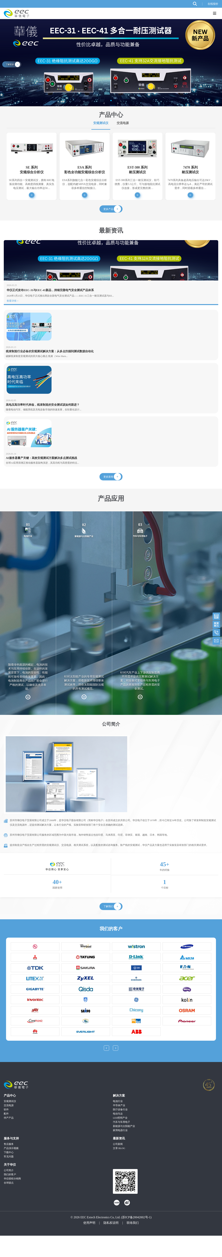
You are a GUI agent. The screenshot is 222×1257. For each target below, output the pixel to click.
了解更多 (10, 64)
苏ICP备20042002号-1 (136, 1238)
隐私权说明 (111, 1244)
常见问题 (9, 1178)
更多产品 (108, 212)
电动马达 (118, 1135)
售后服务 (9, 1165)
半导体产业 (119, 1126)
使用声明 (89, 1244)
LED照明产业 (120, 1139)
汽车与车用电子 (121, 1143)
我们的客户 (10, 1196)
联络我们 (133, 1244)
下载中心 (9, 1173)
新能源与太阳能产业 (124, 1147)
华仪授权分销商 (12, 1200)
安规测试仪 (100, 123)
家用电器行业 (120, 1151)
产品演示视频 (11, 1169)
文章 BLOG (119, 1169)
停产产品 (9, 1139)
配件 (6, 1135)
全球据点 (9, 1204)
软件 (6, 1131)
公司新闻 (118, 1165)
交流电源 (123, 123)
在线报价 (213, 4)
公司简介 (9, 1191)
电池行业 (118, 1122)
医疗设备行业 (120, 1131)
